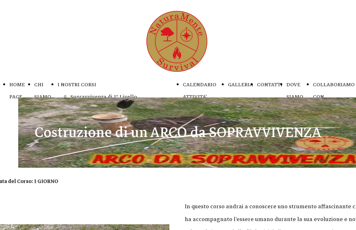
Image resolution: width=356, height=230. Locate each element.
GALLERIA (240, 84)
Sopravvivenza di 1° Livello (103, 97)
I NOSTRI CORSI (77, 84)
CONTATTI (269, 84)
